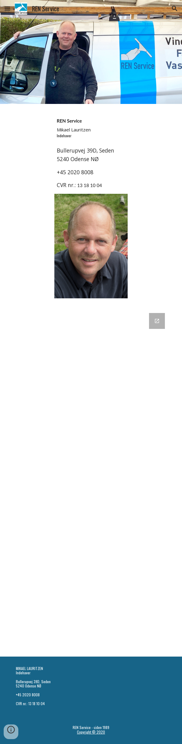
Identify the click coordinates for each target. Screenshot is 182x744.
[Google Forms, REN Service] (90, 481)
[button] (7, 8)
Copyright (84, 732)
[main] (91, 126)
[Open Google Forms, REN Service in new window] (157, 321)
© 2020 (98, 732)
